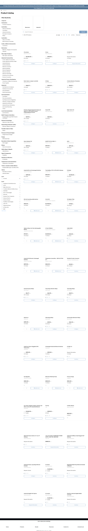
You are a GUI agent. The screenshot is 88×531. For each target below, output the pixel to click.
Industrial (38, 27)
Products (22, 526)
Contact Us (66, 526)
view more (4, 210)
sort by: (73, 34)
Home (7, 526)
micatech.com (81, 526)
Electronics (27, 27)
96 (69, 34)
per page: (58, 34)
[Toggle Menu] (3, 2)
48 (66, 34)
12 (61, 34)
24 (63, 34)
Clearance (51, 526)
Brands (36, 526)
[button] (37, 2)
